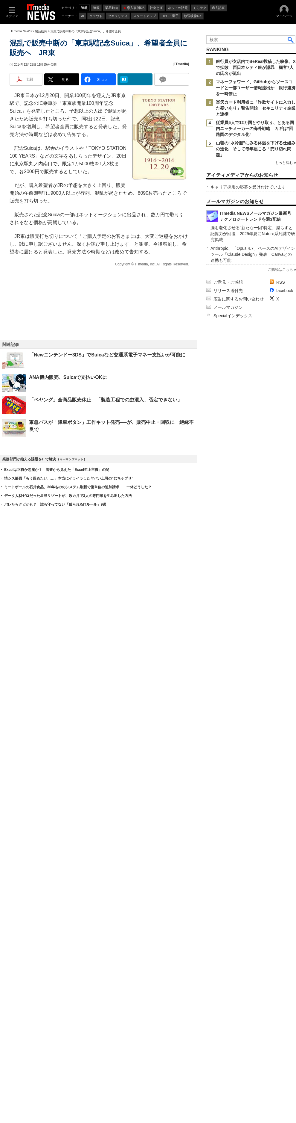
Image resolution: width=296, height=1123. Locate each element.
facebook (284, 831)
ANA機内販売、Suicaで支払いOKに (70, 397)
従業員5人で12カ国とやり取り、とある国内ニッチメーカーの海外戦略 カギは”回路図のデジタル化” (255, 128)
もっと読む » (285, 179)
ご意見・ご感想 (228, 822)
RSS (280, 822)
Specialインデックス (232, 856)
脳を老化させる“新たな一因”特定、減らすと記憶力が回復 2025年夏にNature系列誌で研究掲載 (252, 774)
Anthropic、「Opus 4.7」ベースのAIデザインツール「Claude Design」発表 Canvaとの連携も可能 (252, 795)
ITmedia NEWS (21, 31)
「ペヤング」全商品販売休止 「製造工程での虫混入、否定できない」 (105, 420)
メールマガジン (228, 848)
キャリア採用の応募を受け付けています (248, 285)
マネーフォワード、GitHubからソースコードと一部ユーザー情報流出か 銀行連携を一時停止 (255, 87)
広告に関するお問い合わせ (238, 839)
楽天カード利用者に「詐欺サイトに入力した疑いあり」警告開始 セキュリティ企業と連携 (255, 108)
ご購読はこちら (280, 810)
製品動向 (41, 31)
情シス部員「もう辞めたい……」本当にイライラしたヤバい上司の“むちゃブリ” (68, 719)
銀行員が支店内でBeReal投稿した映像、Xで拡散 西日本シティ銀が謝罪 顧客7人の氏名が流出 (256, 67)
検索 (290, 39)
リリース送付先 (228, 831)
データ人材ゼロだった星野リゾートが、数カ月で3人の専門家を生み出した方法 (68, 737)
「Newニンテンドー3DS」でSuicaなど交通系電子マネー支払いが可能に (107, 375)
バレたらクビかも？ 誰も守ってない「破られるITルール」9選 (55, 745)
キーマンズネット (71, 700)
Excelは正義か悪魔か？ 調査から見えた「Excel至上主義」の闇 (56, 711)
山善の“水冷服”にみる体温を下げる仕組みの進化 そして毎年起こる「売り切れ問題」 (255, 148)
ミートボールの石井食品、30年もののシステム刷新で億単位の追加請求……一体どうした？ (78, 728)
